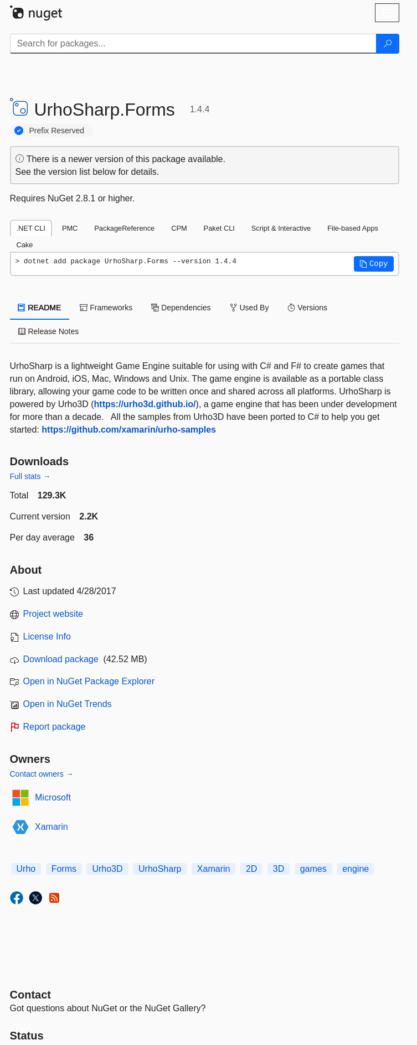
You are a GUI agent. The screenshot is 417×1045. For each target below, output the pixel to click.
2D (251, 869)
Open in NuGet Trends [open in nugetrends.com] (67, 704)
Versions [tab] (307, 307)
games (313, 869)
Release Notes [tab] (48, 331)
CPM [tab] (179, 228)
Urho (26, 869)
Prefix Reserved (57, 130)
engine (355, 869)
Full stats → (30, 476)
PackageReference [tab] (124, 228)
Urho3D (107, 869)
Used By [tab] (249, 307)
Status (27, 1036)
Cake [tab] (25, 245)
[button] (374, 264)
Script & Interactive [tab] (281, 228)
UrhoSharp (159, 869)
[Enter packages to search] (193, 44)
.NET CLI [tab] (31, 228)
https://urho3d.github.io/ (145, 404)
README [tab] (39, 307)
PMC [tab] (70, 228)
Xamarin (51, 826)
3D (278, 869)
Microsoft (53, 797)
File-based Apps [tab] (352, 228)
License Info (47, 636)
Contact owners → (42, 774)
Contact (30, 995)
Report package (54, 726)
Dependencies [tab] (180, 307)
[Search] (387, 44)
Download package (61, 659)
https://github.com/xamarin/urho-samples (129, 429)
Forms (64, 869)
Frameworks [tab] (106, 307)
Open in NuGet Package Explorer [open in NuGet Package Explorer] (89, 681)
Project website (53, 613)
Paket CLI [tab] (219, 228)
